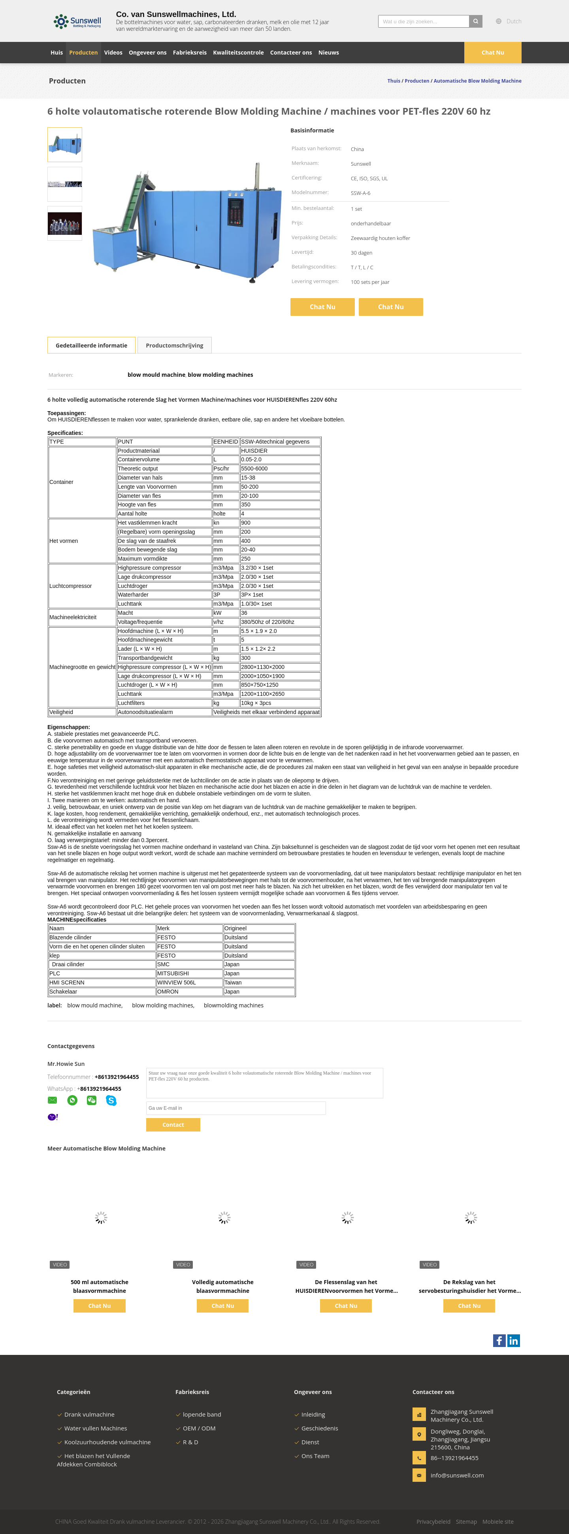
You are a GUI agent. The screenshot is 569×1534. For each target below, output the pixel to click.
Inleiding (309, 1414)
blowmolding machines (234, 1005)
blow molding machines (162, 1005)
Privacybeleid (433, 1521)
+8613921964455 (117, 1077)
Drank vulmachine (86, 1414)
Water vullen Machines (92, 1428)
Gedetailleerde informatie (91, 345)
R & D (186, 1442)
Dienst (306, 1442)
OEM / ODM (195, 1428)
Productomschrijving (174, 345)
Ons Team (312, 1456)
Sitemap (466, 1521)
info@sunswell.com (455, 1475)
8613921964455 (100, 1088)
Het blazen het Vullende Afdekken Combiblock (93, 1460)
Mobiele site (498, 1521)
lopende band (198, 1414)
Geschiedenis (316, 1428)
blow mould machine (94, 1005)
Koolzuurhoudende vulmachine (104, 1442)
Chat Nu (493, 52)
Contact (173, 1124)
